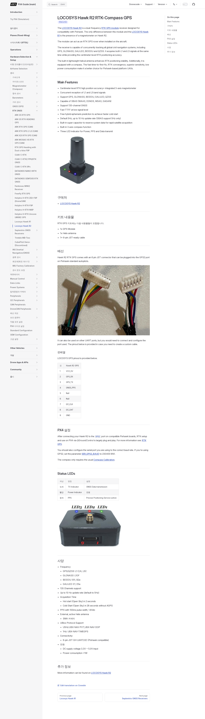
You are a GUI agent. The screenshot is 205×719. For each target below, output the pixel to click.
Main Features (173, 21)
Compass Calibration (104, 459)
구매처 (170, 26)
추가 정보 (171, 52)
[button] (37, 12)
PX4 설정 (171, 39)
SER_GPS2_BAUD (90, 453)
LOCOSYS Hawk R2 (72, 28)
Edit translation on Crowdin (71, 685)
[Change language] (175, 4)
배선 (169, 34)
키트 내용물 (172, 30)
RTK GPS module (110, 28)
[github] (193, 4)
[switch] (185, 4)
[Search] (57, 4)
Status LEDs (172, 43)
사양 (169, 47)
